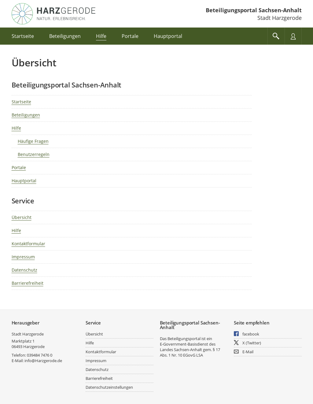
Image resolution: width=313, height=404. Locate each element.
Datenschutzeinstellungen (109, 387)
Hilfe (16, 128)
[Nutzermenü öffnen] (293, 36)
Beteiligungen (26, 115)
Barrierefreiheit (27, 283)
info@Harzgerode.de (43, 360)
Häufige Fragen (33, 141)
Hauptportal (24, 180)
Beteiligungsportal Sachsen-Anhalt (254, 10)
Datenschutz (24, 270)
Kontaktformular (28, 243)
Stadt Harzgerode (28, 334)
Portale (19, 167)
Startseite (21, 102)
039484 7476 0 (39, 355)
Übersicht (21, 217)
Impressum (23, 257)
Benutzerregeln (34, 154)
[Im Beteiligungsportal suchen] (276, 36)
